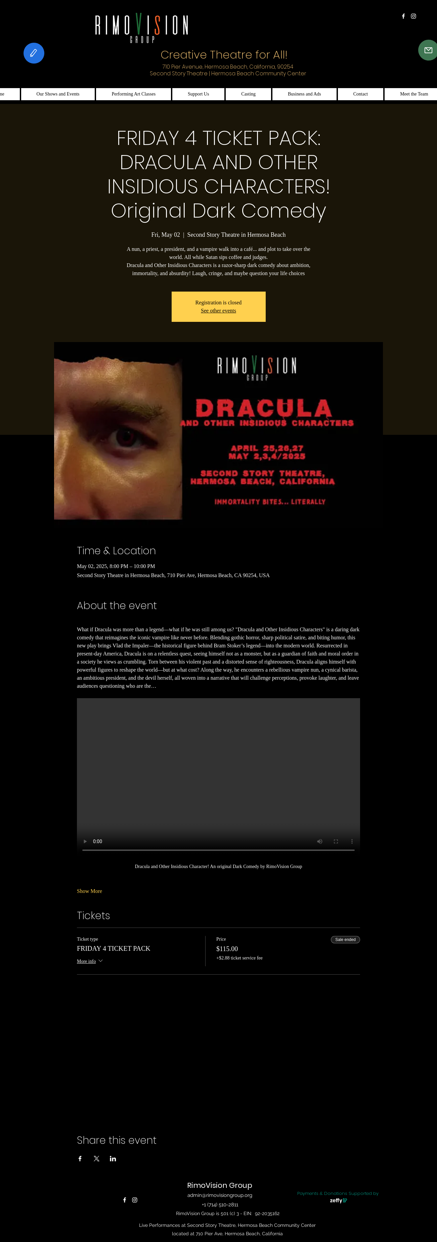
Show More (89, 891)
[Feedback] (34, 53)
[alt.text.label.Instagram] (413, 16)
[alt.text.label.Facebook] (403, 16)
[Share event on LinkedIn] (113, 1158)
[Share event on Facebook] (80, 1158)
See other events (218, 310)
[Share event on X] (96, 1158)
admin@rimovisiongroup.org (219, 1195)
